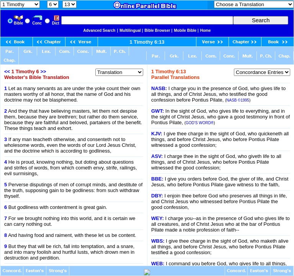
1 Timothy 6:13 (147, 42)
